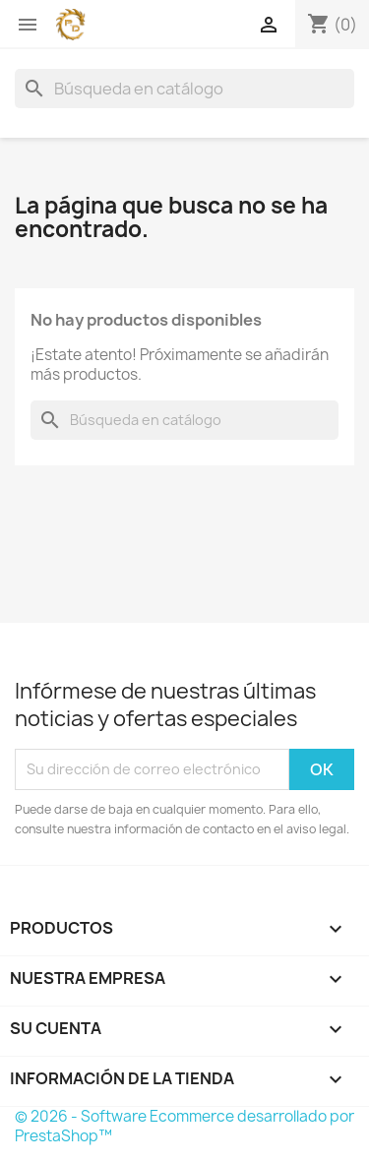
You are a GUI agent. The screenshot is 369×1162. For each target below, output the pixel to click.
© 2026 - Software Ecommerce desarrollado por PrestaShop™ (184, 1126)
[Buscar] (184, 88)
